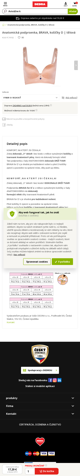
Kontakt (11, 322)
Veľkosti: (5, 92)
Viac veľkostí (19, 254)
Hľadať (72, 11)
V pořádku (62, 261)
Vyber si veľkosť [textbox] (12, 97)
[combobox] (30, 97)
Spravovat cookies (37, 261)
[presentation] (76, 65)
